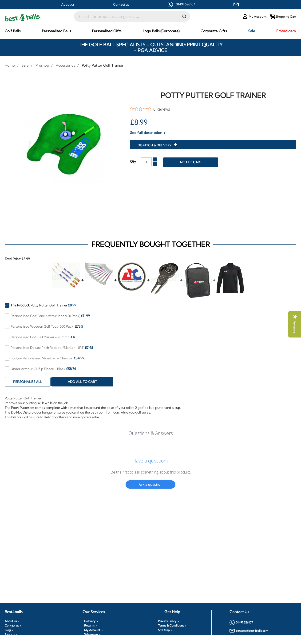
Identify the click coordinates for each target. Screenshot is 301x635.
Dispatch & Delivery (155, 145)
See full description (146, 132)
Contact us (121, 4)
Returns (89, 625)
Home (10, 65)
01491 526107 (185, 4)
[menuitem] (12, 31)
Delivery (89, 621)
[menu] (150, 31)
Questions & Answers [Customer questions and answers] (150, 433)
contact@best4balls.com (249, 630)
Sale (25, 65)
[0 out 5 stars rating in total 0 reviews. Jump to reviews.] (150, 109)
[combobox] (132, 16)
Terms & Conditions (171, 625)
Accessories (65, 65)
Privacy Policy (167, 621)
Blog (8, 630)
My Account (92, 630)
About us (68, 4)
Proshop (42, 65)
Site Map (164, 630)
